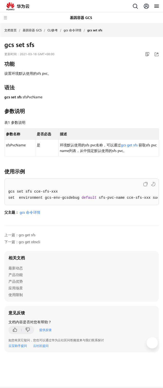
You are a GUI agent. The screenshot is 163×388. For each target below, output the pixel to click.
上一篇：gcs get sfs (19, 235)
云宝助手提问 (17, 346)
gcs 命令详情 (72, 30)
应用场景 (15, 288)
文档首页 (10, 30)
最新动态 (15, 268)
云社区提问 (41, 346)
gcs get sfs (129, 145)
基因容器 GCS (32, 30)
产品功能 (15, 275)
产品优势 (15, 281)
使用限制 (15, 295)
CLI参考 (52, 30)
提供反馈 (45, 330)
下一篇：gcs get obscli (22, 242)
